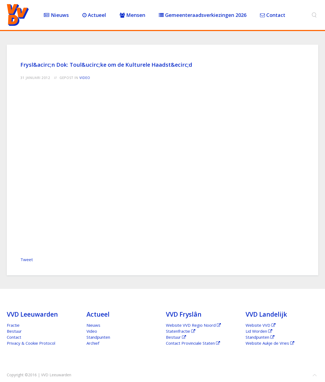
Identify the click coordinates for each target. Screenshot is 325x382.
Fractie (13, 325)
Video (84, 77)
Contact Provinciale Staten (193, 343)
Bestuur (14, 331)
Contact (272, 15)
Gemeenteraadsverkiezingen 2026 (202, 15)
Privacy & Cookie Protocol (31, 343)
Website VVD (261, 325)
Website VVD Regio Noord (193, 325)
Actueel (94, 15)
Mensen (132, 15)
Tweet (26, 259)
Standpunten (98, 337)
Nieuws (56, 15)
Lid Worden (259, 331)
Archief (92, 343)
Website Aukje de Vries (270, 343)
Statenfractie (180, 331)
